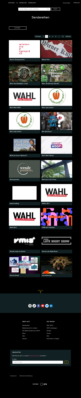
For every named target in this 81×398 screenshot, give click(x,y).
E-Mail (14, 359)
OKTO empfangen (52, 328)
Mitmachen (23, 2)
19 (62, 36)
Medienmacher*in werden (29, 328)
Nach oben (40, 291)
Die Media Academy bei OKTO (31, 330)
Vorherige (38, 36)
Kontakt (49, 330)
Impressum (13, 375)
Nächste (68, 36)
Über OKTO (50, 325)
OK (66, 362)
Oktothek (11, 2)
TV (17, 2)
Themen (56, 9)
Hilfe (23, 336)
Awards (24, 338)
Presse (49, 333)
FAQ (48, 336)
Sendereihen (26, 325)
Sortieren (20, 28)
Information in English (53, 338)
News (24, 333)
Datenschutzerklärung (26, 375)
